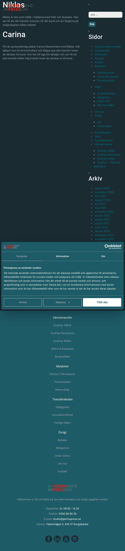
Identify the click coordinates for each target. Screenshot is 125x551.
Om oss (99, 111)
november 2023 (104, 211)
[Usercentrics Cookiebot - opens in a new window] (107, 246)
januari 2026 (102, 188)
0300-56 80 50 (67, 513)
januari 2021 (102, 223)
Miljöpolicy (104, 97)
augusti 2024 (103, 200)
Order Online (62, 455)
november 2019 (104, 239)
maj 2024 (100, 207)
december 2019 (104, 235)
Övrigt (98, 115)
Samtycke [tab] (21, 256)
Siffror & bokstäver (62, 348)
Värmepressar (105, 72)
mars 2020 (101, 227)
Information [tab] (62, 256)
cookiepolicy (102, 50)
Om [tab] (103, 256)
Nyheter (62, 440)
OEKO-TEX (103, 101)
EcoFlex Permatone (109, 154)
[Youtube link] (66, 542)
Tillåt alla (102, 302)
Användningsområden (108, 46)
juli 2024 (100, 203)
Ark (99, 122)
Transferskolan (104, 140)
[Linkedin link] (57, 542)
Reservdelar (104, 126)
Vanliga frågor (62, 422)
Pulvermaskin (105, 80)
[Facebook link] (49, 542)
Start (98, 136)
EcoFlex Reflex (106, 158)
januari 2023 (102, 215)
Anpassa (63, 302)
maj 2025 (100, 196)
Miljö (98, 87)
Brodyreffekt (62, 356)
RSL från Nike (105, 105)
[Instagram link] (74, 542)
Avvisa (23, 302)
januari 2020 (102, 231)
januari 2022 (102, 219)
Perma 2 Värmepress (62, 374)
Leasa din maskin (107, 76)
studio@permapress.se (67, 519)
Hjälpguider (62, 407)
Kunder (99, 62)
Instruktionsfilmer (62, 415)
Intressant (101, 54)
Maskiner (100, 66)
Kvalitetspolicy (106, 93)
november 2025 (104, 192)
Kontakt (99, 58)
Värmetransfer (103, 144)
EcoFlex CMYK (106, 150)
